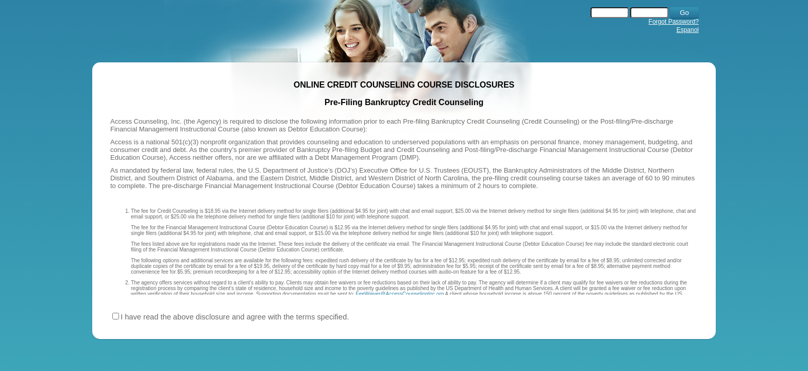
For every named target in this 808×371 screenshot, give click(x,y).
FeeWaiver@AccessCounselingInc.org (400, 294)
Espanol (688, 29)
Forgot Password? (674, 21)
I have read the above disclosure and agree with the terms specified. (235, 317)
